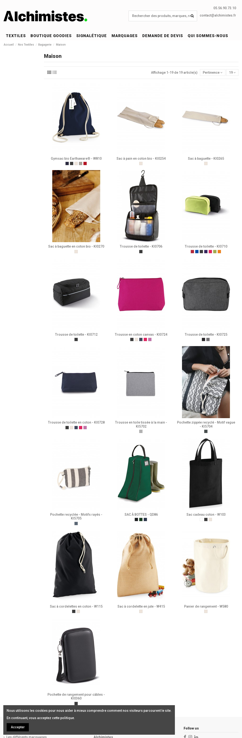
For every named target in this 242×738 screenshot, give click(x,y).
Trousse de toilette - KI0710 (206, 246)
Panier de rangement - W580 (206, 606)
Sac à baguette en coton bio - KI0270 (76, 246)
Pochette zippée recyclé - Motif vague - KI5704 (206, 424)
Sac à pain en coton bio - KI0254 (141, 158)
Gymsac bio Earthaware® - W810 (76, 158)
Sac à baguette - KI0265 (206, 158)
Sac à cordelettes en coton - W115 (76, 606)
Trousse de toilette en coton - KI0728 (76, 422)
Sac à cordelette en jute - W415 (141, 606)
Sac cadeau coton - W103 (206, 514)
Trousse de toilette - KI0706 (141, 246)
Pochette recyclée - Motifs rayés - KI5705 (76, 516)
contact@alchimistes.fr (218, 15)
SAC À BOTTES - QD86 (141, 514)
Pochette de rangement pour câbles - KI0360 (76, 696)
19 (232, 72)
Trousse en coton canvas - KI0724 (141, 334)
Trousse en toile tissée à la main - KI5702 (141, 424)
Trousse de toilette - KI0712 (76, 334)
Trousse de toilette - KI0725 (206, 334)
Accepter (18, 727)
